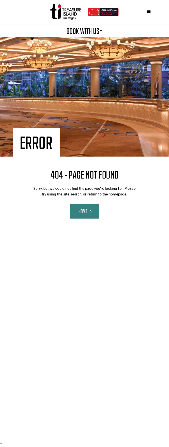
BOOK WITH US (84, 30)
